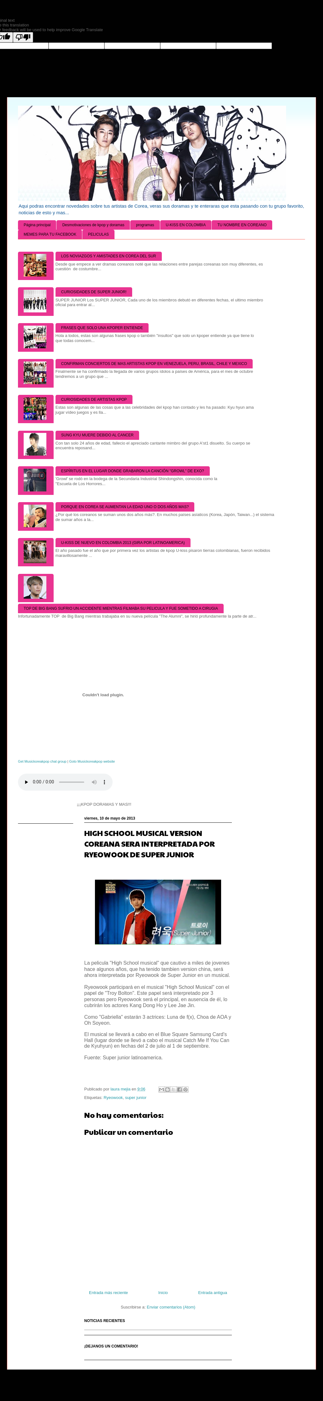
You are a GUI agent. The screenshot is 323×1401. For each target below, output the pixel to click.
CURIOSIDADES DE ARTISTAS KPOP (94, 399)
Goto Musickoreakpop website (92, 761)
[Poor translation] (23, 37)
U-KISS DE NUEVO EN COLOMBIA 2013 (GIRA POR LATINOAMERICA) (123, 543)
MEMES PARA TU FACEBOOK (50, 234)
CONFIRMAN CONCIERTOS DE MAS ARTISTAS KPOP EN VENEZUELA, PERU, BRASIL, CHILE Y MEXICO (154, 363)
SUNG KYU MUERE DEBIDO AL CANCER (97, 435)
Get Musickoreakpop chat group (42, 761)
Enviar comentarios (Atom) (171, 1307)
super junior (135, 1097)
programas (145, 225)
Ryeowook (113, 1097)
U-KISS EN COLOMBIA (186, 225)
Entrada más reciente (108, 1292)
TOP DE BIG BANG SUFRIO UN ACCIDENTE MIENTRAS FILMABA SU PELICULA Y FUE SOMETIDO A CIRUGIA (121, 608)
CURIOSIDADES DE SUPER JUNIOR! (93, 292)
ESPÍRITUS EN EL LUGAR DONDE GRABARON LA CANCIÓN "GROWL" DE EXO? (132, 471)
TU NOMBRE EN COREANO (242, 225)
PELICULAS (98, 234)
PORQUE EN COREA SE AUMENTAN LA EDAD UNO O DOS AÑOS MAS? (125, 507)
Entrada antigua (212, 1292)
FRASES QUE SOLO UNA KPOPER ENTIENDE (102, 328)
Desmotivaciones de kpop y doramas (93, 225)
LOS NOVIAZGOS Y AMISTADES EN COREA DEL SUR (108, 256)
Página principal (37, 225)
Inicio (163, 1292)
